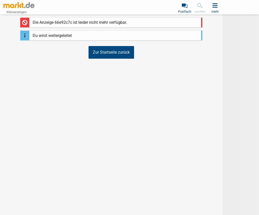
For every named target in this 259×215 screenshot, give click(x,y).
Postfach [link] (184, 11)
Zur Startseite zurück (111, 52)
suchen (200, 11)
